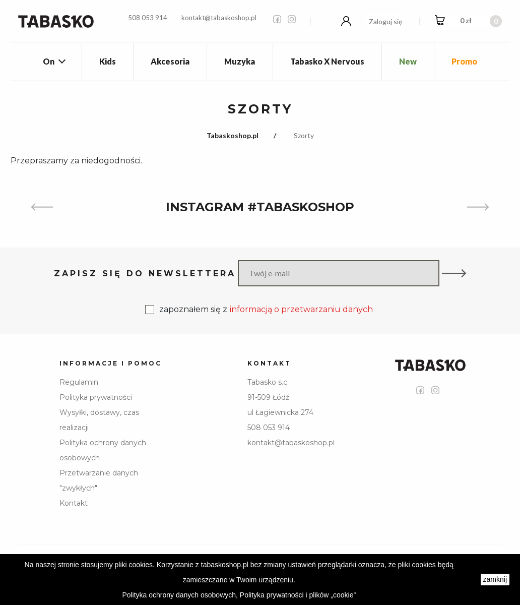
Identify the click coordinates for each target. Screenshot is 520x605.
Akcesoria (170, 61)
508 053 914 (147, 18)
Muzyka (239, 61)
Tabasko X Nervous (327, 61)
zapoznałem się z (259, 310)
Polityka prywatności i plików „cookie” (298, 595)
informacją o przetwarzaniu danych (301, 309)
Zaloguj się (385, 21)
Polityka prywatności (95, 397)
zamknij (495, 579)
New (408, 61)
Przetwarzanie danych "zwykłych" (98, 480)
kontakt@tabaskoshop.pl (218, 18)
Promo (464, 61)
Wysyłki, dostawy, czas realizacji (99, 420)
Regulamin (78, 382)
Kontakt (73, 503)
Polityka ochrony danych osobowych (102, 450)
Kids (107, 61)
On (48, 61)
